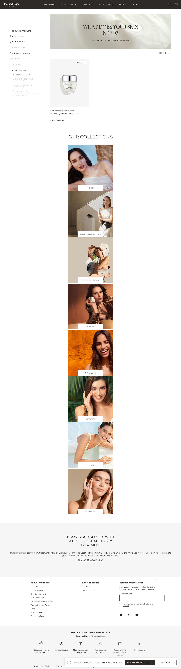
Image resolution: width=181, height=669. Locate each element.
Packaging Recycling (39, 616)
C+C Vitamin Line (21, 96)
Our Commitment (38, 594)
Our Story (35, 587)
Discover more (57, 120)
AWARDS (81, 63)
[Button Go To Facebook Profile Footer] (121, 614)
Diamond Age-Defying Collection (24, 80)
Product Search (68, 4)
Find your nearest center (90, 560)
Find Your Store (88, 590)
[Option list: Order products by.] (164, 53)
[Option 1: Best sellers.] (27, 36)
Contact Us (86, 587)
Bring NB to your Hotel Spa (42, 601)
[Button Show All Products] (27, 31)
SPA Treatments (37, 598)
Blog (135, 4)
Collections (87, 4)
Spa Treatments (106, 4)
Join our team (36, 612)
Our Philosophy (37, 590)
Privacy (59, 666)
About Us (123, 4)
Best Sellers (49, 4)
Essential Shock (21, 91)
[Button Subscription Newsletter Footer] (156, 580)
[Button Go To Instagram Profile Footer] (128, 614)
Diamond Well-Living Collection (23, 86)
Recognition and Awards (41, 605)
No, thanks (166, 662)
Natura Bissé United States (139, 662)
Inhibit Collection (22, 74)
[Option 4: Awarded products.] (27, 53)
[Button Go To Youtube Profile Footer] (136, 614)
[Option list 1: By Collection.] (27, 70)
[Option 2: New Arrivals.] (27, 41)
